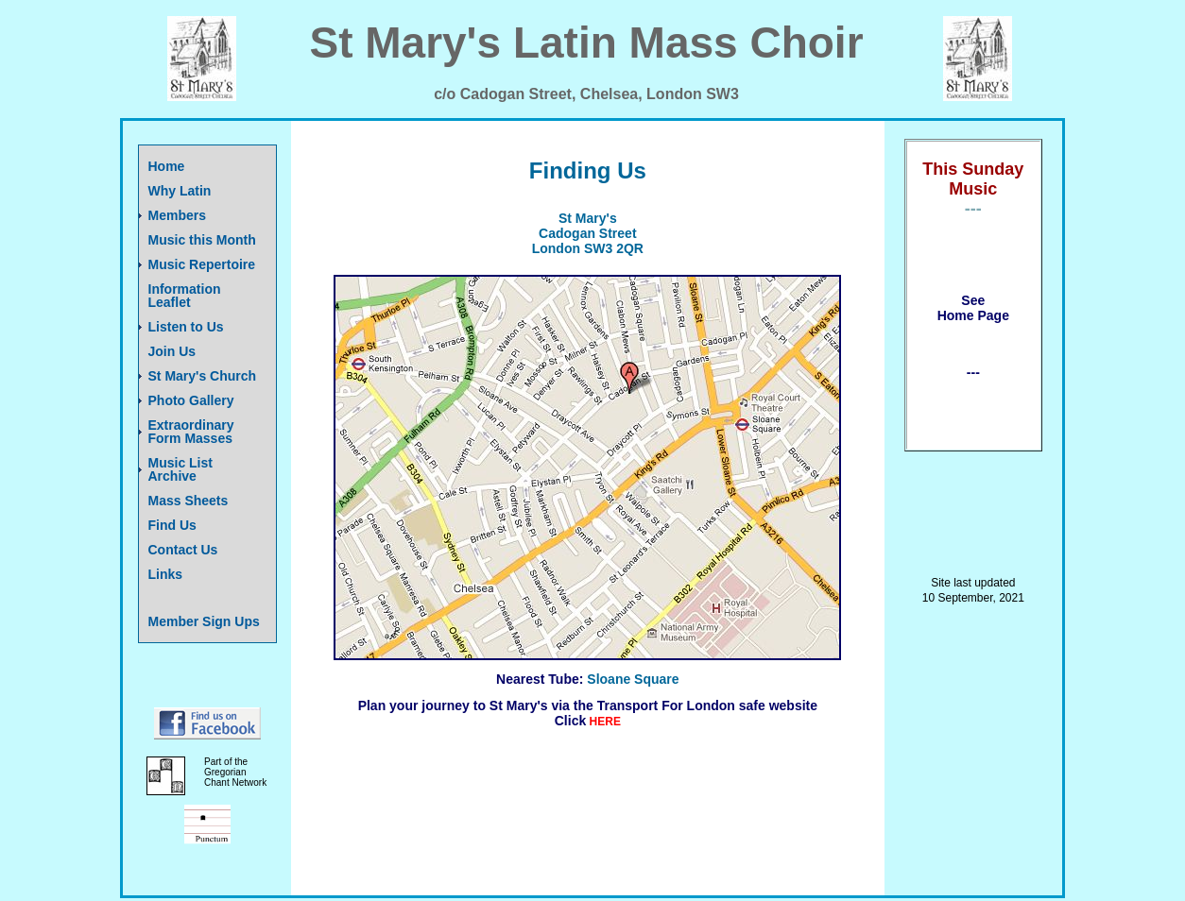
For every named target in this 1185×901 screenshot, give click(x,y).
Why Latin (180, 190)
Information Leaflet (184, 295)
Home (166, 166)
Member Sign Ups (204, 621)
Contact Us (183, 549)
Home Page (973, 315)
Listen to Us (186, 326)
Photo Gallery (191, 400)
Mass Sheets (188, 500)
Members (177, 215)
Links (165, 574)
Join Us (172, 351)
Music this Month (202, 239)
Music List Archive (180, 469)
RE (613, 721)
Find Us (172, 525)
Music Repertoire (202, 264)
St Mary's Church (202, 375)
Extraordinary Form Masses (191, 431)
